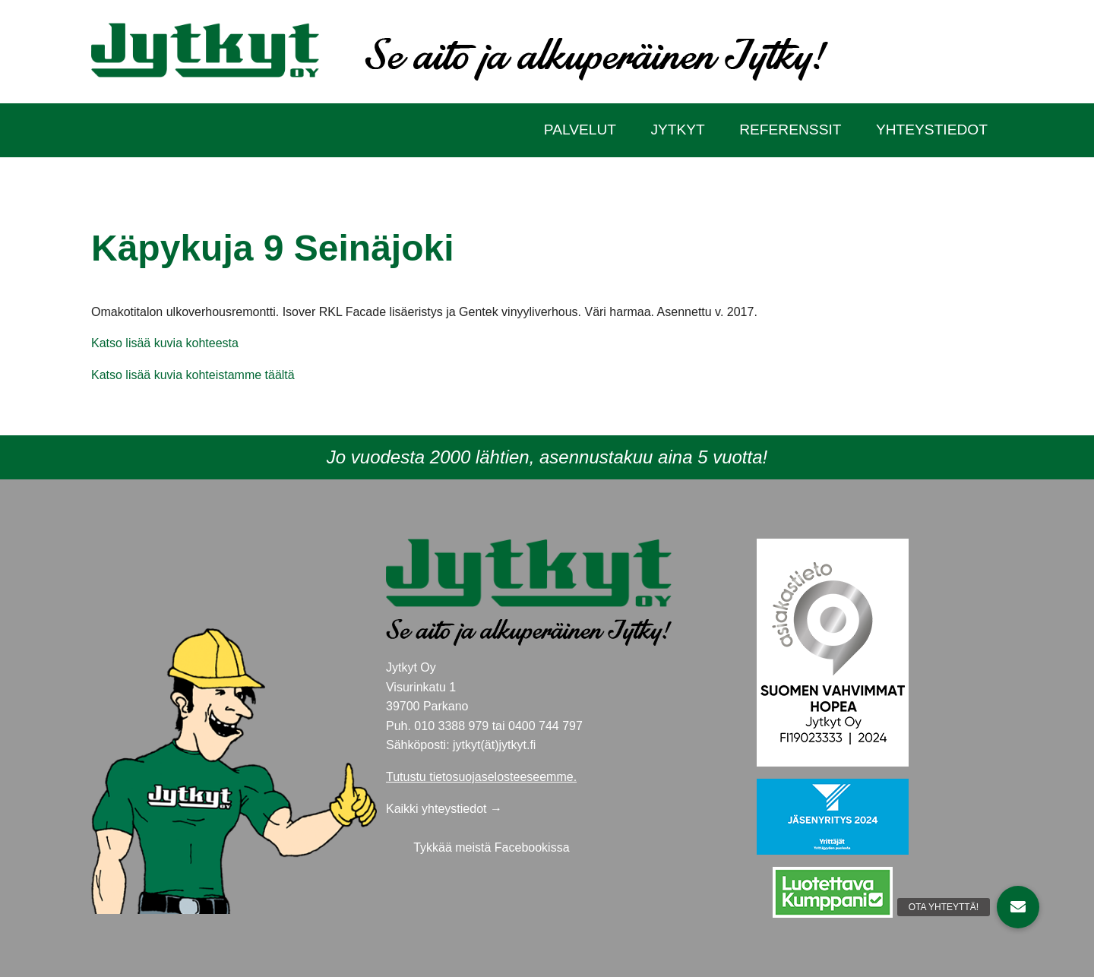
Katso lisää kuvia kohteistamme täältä (193, 374)
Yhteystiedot (932, 130)
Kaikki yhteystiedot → (444, 808)
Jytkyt (677, 130)
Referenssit (790, 130)
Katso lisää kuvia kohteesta (165, 343)
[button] (1018, 907)
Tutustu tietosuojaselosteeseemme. (481, 776)
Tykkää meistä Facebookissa (491, 847)
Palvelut (580, 130)
